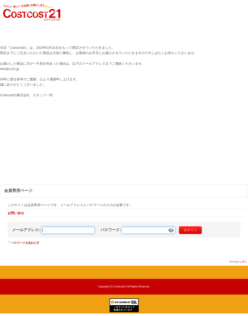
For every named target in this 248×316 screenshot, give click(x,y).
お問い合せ (16, 213)
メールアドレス (25, 230)
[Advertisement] (124, 146)
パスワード (109, 230)
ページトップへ (238, 261)
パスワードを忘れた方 (25, 242)
